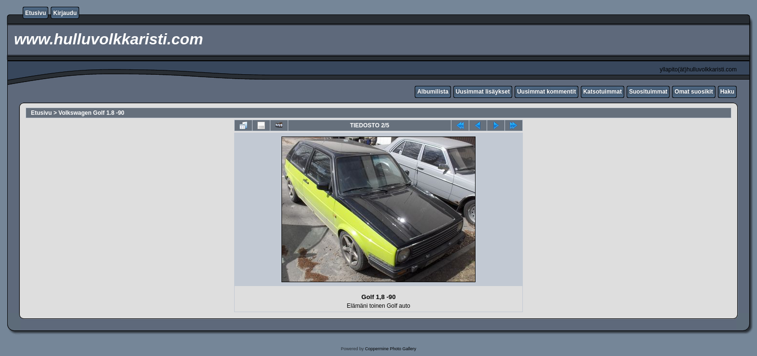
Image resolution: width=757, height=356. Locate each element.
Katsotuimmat (602, 91)
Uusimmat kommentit (546, 91)
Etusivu (35, 13)
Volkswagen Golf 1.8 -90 (91, 113)
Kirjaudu (65, 13)
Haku (727, 91)
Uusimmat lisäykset (483, 91)
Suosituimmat (648, 91)
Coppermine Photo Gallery (390, 348)
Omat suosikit (693, 91)
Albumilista (433, 91)
